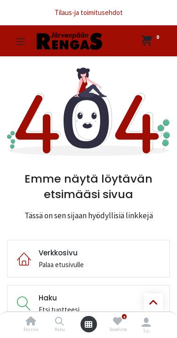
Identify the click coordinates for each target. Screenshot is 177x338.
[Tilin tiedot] (146, 322)
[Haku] (59, 321)
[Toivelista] (117, 321)
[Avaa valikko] (88, 324)
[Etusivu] (31, 321)
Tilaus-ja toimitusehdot (89, 12)
